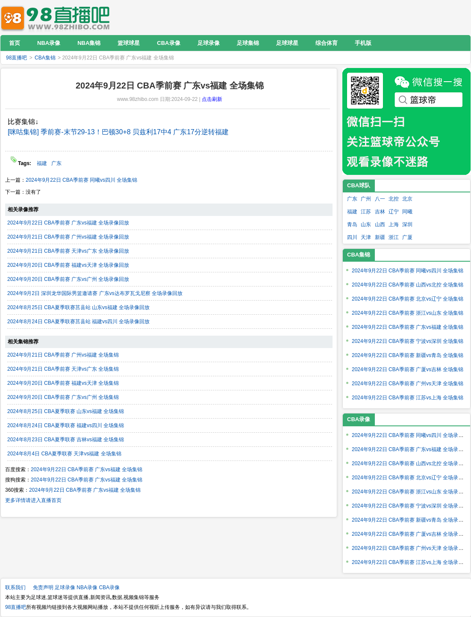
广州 (366, 199)
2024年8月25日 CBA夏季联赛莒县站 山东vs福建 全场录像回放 (78, 307)
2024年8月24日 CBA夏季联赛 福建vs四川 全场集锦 (65, 425)
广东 (56, 163)
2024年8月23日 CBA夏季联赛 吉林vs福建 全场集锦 (65, 440)
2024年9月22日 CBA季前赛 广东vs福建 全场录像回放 (68, 223)
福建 (42, 163)
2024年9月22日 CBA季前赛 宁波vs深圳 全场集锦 (407, 341)
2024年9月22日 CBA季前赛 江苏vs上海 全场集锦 (407, 398)
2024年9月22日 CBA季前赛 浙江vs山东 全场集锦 (407, 313)
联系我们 (15, 587)
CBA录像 (109, 587)
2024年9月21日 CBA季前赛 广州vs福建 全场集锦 (63, 355)
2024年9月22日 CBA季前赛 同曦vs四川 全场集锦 (81, 180)
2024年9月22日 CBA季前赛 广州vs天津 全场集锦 (407, 384)
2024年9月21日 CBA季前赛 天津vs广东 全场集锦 (63, 369)
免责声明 (43, 587)
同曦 (407, 212)
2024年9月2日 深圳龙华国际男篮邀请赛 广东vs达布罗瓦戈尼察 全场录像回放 (95, 293)
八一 (380, 199)
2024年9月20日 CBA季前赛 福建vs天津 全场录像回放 (68, 265)
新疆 (380, 237)
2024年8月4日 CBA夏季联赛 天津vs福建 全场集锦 (64, 454)
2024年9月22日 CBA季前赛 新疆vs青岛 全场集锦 (407, 355)
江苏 (366, 212)
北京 (407, 199)
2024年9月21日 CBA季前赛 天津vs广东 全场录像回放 (68, 251)
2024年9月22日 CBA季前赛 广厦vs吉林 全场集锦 (407, 369)
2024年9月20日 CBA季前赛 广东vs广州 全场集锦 (63, 397)
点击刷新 (212, 99)
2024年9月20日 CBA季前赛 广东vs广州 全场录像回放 (68, 279)
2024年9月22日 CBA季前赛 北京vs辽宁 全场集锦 (407, 299)
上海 (394, 224)
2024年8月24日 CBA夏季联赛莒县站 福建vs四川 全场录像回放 (78, 322)
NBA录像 (87, 587)
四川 (352, 237)
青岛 (352, 224)
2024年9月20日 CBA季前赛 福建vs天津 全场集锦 (63, 383)
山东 (366, 224)
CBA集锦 (45, 58)
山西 (380, 224)
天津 (366, 237)
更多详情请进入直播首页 (33, 500)
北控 (394, 199)
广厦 (407, 237)
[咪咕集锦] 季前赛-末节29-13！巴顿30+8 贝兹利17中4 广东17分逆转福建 (118, 132)
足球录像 (65, 587)
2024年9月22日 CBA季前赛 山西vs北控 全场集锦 (407, 285)
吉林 (380, 212)
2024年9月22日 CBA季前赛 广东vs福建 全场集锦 (86, 469)
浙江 (394, 237)
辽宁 (394, 212)
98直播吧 (57, 17)
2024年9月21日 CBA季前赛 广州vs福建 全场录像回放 (68, 237)
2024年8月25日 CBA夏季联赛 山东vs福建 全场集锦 (65, 411)
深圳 (407, 224)
